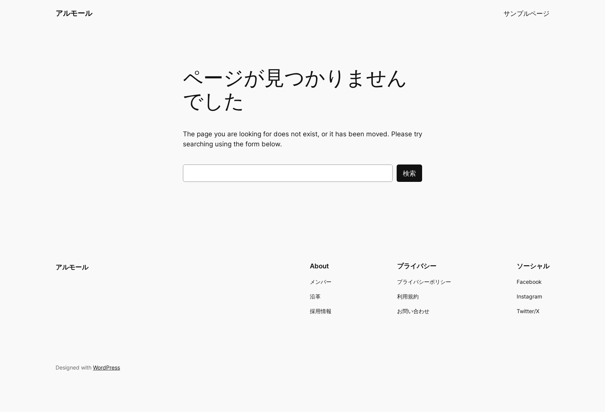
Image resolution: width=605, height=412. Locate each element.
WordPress (106, 367)
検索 (409, 173)
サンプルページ (526, 13)
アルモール (74, 13)
